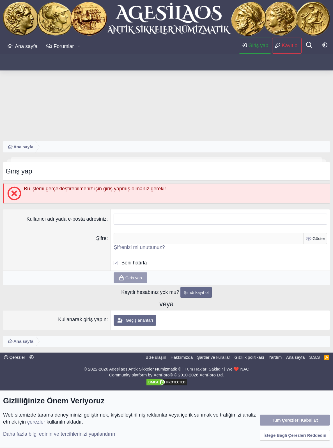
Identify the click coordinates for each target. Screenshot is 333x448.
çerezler (36, 422)
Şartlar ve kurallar (213, 357)
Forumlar (64, 46)
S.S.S (314, 357)
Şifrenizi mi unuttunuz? (139, 247)
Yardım (275, 357)
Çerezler (14, 357)
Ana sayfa (26, 46)
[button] (79, 46)
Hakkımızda (182, 357)
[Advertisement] (166, 96)
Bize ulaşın (156, 357)
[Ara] (309, 45)
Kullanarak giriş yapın (82, 319)
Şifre (101, 238)
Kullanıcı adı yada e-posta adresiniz (66, 219)
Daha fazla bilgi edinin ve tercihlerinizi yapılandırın (59, 434)
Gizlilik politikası (249, 357)
